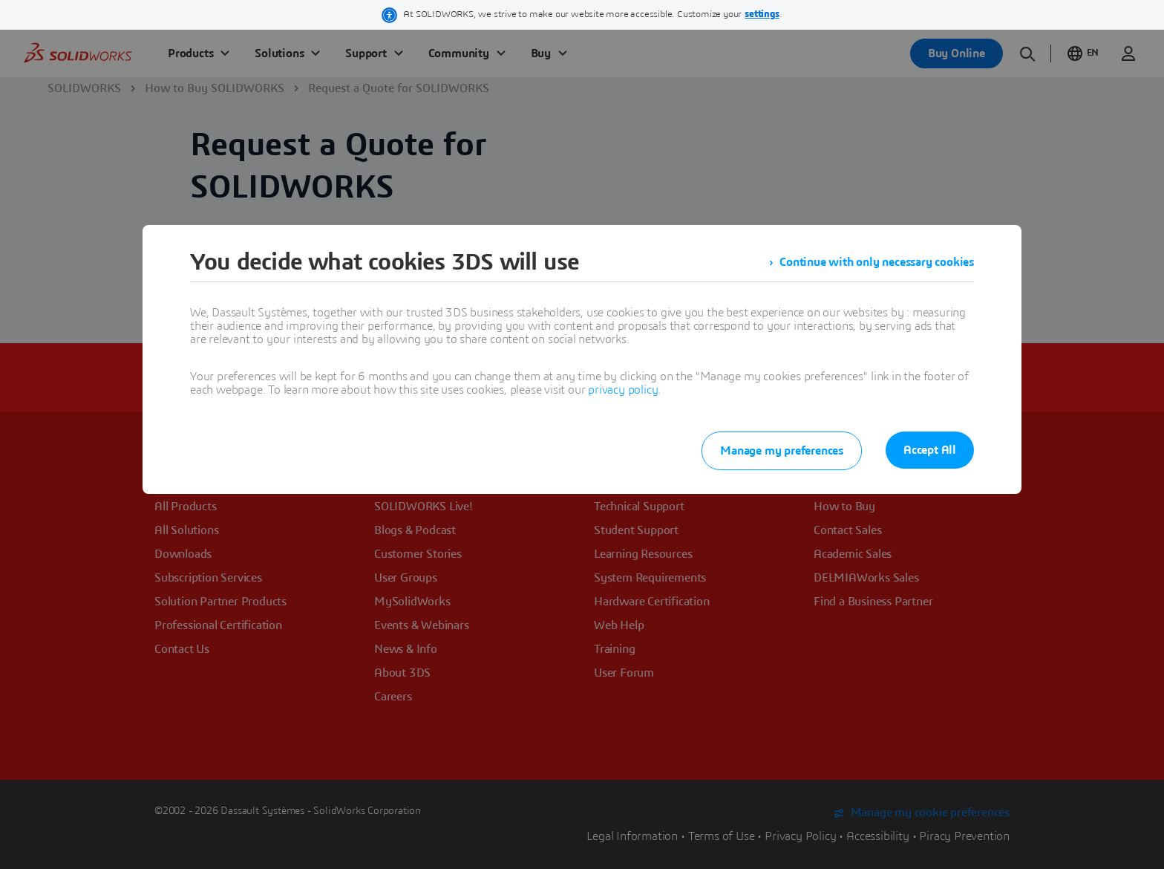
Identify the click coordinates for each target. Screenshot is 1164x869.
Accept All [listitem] (929, 450)
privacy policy (623, 390)
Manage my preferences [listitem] (781, 451)
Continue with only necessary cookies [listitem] (876, 262)
